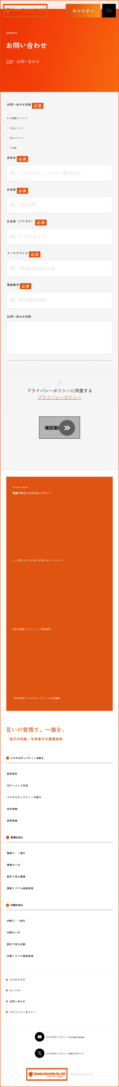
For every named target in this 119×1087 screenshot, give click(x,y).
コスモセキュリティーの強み (24, 797)
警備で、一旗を (16, 853)
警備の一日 (13, 865)
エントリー (83, 10)
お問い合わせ (17, 1001)
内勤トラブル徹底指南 (20, 956)
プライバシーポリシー (59, 397)
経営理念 (12, 774)
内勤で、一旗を (16, 921)
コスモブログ (17, 980)
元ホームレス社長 (17, 785)
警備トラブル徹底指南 (20, 888)
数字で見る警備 (16, 877)
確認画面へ (56, 427)
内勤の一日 (13, 932)
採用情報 (12, 821)
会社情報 (12, 809)
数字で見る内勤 (16, 944)
